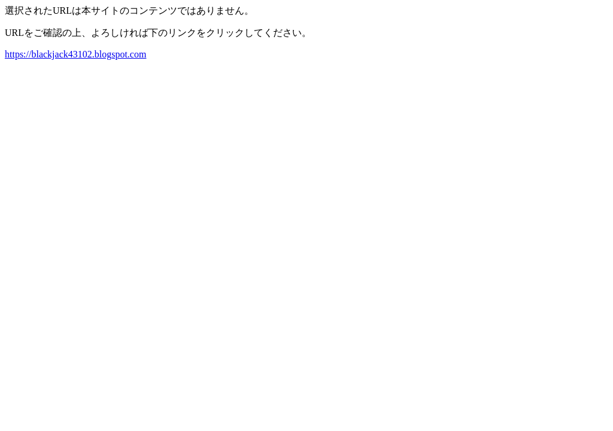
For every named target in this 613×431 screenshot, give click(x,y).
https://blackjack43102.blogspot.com (75, 54)
